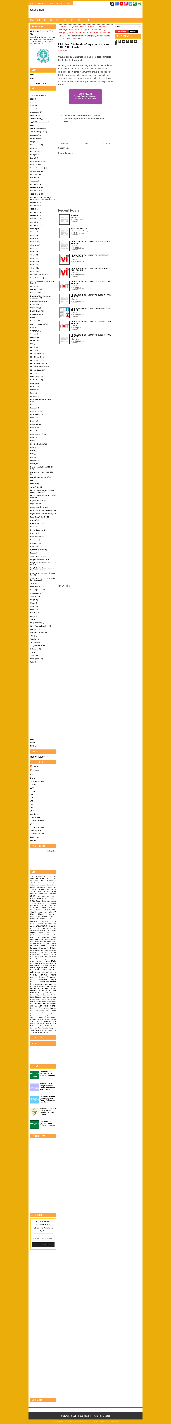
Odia (31, 480)
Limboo (33, 421)
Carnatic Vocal (35, 171)
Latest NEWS (34, 411)
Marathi (32, 431)
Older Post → (107, 143)
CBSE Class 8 (34, 222)
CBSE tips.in (37, 9)
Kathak (32, 393)
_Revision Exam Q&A (37, 827)
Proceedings (34, 540)
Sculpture (33, 600)
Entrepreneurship (36, 314)
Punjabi (32, 546)
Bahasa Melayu (35, 138)
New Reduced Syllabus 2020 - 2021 (42, 467)
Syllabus (33, 629)
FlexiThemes (62, 1421)
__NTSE (32, 788)
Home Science (35, 376)
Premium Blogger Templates (95, 1421)
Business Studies (36, 161)
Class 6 (32, 261)
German (33, 334)
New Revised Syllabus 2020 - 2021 (42, 472)
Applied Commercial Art (38, 122)
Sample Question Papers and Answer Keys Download (84, 32)
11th (45, 20)
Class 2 (32, 248)
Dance (32, 286)
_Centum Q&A (35, 817)
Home (31, 3)
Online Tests (34, 487)
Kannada (33, 386)
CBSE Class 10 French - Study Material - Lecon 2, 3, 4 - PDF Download (48, 1111)
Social (32, 610)
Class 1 (32, 235)
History (32, 373)
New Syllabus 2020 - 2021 (39, 477)
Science (33, 596)
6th (81, 19)
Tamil (32, 636)
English (32, 304)
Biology (33, 155)
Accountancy (34, 112)
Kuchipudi (33, 408)
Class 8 (32, 268)
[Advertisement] (85, 465)
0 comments (62, 51)
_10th (32, 807)
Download (102, 26)
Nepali (32, 464)
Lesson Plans (34, 837)
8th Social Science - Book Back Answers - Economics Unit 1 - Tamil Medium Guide (90, 269)
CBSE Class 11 (35, 191)
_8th (31, 798)
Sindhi (32, 606)
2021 (32, 102)
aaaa (32, 105)
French (32, 327)
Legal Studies (35, 414)
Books (32, 158)
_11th (32, 811)
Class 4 (32, 255)
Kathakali (33, 396)
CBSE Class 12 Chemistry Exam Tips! (42, 33)
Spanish (33, 616)
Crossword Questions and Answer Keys (43, 923)
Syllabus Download (37, 632)
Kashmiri (33, 390)
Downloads (42, 2)
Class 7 (32, 265)
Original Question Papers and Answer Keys (43, 981)
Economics (74, 215)
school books (35, 593)
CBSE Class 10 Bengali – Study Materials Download (47, 1073)
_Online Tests (34, 824)
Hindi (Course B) (35, 357)
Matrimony (59, 3)
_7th (31, 801)
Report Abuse (37, 756)
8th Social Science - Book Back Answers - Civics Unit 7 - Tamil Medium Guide (91, 282)
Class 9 (32, 271)
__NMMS (33, 784)
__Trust (32, 791)
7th (74, 19)
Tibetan (32, 655)
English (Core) (35, 308)
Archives (133, 31)
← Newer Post (64, 143)
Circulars (33, 232)
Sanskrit (33, 583)
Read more (81, 220)
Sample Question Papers (38, 560)
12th (38, 20)
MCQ (32, 441)
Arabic (32, 125)
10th (51, 20)
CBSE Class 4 (34, 209)
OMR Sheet (34, 484)
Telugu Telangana (36, 645)
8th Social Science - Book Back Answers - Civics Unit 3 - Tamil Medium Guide (91, 336)
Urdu (32, 662)
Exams (70, 2)
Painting (33, 520)
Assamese (34, 135)
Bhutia (32, 148)
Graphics (33, 337)
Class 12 (92, 26)
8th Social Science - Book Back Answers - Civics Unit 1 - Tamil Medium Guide (91, 242)
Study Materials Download (39, 626)
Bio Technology (35, 151)
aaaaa (32, 109)
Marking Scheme (36, 434)
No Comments (74, 221)
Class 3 (32, 252)
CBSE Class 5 (34, 212)
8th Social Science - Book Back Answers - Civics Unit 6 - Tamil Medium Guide (91, 296)
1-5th (89, 19)
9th (59, 19)
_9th (31, 794)
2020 (32, 99)
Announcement (35, 119)
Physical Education (36, 530)
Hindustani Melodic (37, 363)
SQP (31, 619)
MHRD (32, 450)
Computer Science (36, 278)
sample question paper (38, 556)
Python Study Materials (38, 550)
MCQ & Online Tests (37, 444)
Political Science (35, 536)
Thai (31, 652)
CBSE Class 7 (34, 219)
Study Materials (35, 623)
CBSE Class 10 (35, 187)
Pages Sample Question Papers (41, 514)
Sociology (33, 613)
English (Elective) (36, 311)
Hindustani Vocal (36, 370)
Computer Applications (38, 274)
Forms (51, 3)
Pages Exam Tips (36, 500)
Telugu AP (33, 642)
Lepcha (32, 418)
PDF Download (35, 523)
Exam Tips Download (37, 324)
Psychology (34, 543)
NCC (31, 457)
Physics (33, 533)
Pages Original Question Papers (41, 510)
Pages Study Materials (37, 517)
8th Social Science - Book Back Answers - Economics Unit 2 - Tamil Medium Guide (90, 256)
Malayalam (34, 424)
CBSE (69, 26)
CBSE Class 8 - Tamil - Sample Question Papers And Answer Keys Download (48, 1086)
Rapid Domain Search (112, 1421)
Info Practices (35, 380)
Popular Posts (121, 31)
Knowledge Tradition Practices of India (41, 954)
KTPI (31, 404)
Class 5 (32, 258)
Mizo (32, 454)
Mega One (33, 447)
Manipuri (33, 428)
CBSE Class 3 (34, 206)
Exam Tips (33, 321)
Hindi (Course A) (36, 354)
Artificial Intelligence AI (38, 132)
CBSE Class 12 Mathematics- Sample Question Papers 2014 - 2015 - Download (83, 45)
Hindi (32, 347)
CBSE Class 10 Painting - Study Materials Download (47, 1123)
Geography (34, 331)
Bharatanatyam (35, 145)
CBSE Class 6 (34, 215)
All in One (33, 115)
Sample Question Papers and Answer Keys (86, 29)
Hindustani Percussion (38, 367)
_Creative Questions (37, 821)
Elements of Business (37, 301)
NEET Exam (34, 460)
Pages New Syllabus (37, 507)
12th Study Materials (37, 96)
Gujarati (33, 340)
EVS (31, 317)
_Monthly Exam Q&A (37, 834)
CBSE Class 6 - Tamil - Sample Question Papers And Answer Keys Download (48, 1099)
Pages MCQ (34, 504)
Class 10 (33, 238)
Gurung (32, 344)
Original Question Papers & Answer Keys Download (43, 977)
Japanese (33, 383)
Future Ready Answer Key (79, 228)
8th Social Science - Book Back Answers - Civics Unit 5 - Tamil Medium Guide (91, 309)
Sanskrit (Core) (35, 587)
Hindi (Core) (34, 350)
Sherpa (32, 603)
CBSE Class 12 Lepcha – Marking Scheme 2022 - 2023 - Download (41, 198)
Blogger (47, 83)
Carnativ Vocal (35, 174)
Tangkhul (33, 639)
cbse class (34, 181)
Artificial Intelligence (37, 128)
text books (34, 649)
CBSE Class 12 (80, 26)
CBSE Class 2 (34, 202)
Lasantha (82, 1421)
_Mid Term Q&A (35, 830)
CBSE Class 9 (34, 225)
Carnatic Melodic (36, 164)
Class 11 (33, 242)
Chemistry (33, 229)
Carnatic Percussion (37, 168)
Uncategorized (35, 659)
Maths (62, 29)
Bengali (32, 142)
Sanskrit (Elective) (36, 590)
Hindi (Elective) (35, 360)
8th (66, 19)
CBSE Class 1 (34, 184)
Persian (32, 527)
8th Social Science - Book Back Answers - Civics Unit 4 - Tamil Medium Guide (91, 322)
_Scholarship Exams (37, 781)
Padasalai (36, 766)
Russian (33, 553)
